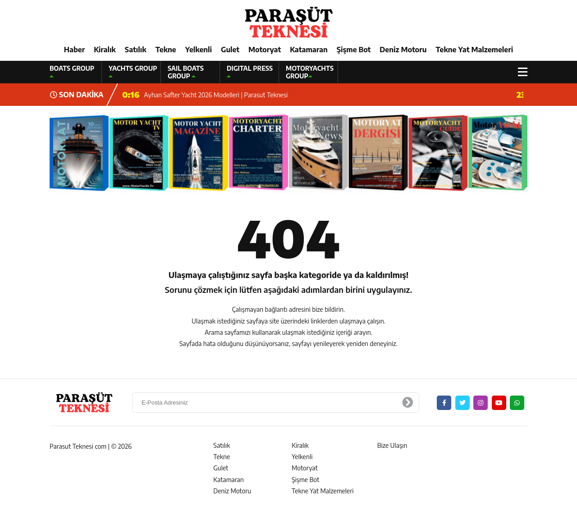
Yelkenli (198, 49)
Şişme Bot (354, 49)
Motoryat (264, 49)
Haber (74, 49)
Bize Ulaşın (392, 445)
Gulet (230, 49)
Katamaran (309, 49)
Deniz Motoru (403, 49)
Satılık (136, 49)
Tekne (166, 49)
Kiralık (105, 49)
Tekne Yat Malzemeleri (474, 49)
